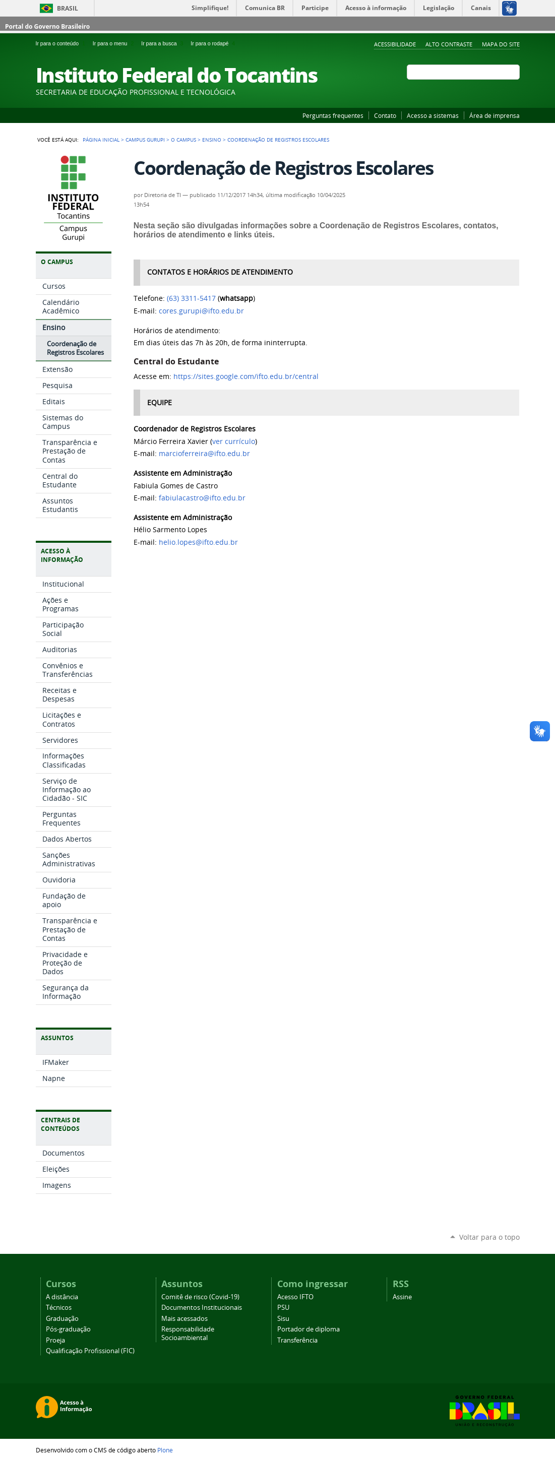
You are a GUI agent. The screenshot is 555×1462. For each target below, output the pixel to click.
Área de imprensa (494, 115)
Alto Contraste (448, 44)
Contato (385, 115)
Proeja (55, 1340)
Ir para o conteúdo (62, 43)
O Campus (183, 139)
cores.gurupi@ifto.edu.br (201, 310)
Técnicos (59, 1307)
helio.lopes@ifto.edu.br (198, 542)
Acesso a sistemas (433, 115)
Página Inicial (101, 139)
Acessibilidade (395, 44)
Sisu (283, 1318)
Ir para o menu (115, 43)
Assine (402, 1297)
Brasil (67, 8)
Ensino (211, 139)
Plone (165, 1450)
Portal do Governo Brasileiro (47, 26)
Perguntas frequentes (332, 115)
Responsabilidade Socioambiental (187, 1333)
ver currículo (233, 441)
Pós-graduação (68, 1329)
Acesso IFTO (295, 1297)
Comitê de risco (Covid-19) (200, 1297)
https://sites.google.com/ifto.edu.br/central (246, 376)
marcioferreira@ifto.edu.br (204, 453)
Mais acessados (184, 1318)
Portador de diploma (308, 1329)
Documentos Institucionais (201, 1307)
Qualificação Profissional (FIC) (90, 1351)
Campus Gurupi (145, 139)
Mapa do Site (501, 44)
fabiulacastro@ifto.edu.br (202, 497)
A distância (62, 1297)
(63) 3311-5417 (191, 298)
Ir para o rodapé (214, 43)
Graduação (62, 1318)
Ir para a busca (164, 43)
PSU (283, 1307)
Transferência (297, 1340)
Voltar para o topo (489, 1237)
